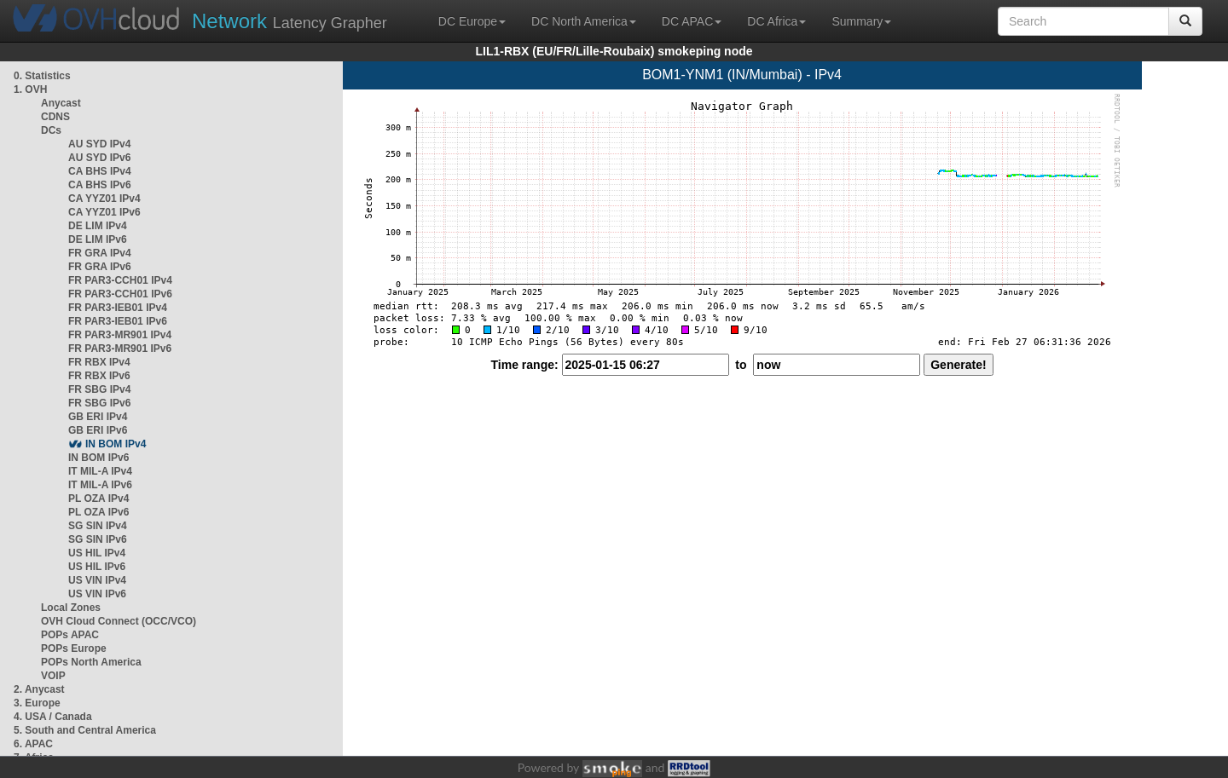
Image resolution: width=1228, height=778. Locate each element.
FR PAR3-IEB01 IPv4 (117, 308)
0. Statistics (42, 76)
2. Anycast (39, 689)
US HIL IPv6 (96, 567)
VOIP (53, 676)
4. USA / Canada (53, 717)
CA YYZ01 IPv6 (104, 212)
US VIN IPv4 (97, 580)
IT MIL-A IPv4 (100, 471)
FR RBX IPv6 (99, 376)
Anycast (61, 103)
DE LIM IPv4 (97, 226)
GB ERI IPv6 (97, 430)
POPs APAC (70, 635)
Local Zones (71, 608)
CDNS (55, 117)
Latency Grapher (289, 20)
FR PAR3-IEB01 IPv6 (117, 321)
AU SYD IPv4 (99, 144)
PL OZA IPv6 (98, 512)
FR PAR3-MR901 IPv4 (119, 335)
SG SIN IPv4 (97, 526)
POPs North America (91, 662)
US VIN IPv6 (97, 594)
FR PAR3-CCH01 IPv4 (120, 280)
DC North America (583, 21)
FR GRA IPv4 (99, 253)
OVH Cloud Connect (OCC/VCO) (118, 621)
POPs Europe (74, 648)
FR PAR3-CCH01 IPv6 (120, 294)
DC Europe (472, 21)
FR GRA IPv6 (99, 267)
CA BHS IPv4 (99, 171)
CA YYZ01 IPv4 (104, 199)
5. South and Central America (85, 730)
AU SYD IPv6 (99, 158)
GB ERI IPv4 (97, 417)
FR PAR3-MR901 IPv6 (119, 348)
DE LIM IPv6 (97, 239)
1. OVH (30, 89)
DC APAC (691, 21)
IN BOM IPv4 (115, 444)
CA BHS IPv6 (99, 185)
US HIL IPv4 (96, 553)
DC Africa (776, 21)
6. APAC (33, 744)
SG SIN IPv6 (97, 539)
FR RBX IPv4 (99, 362)
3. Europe (37, 703)
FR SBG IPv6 (99, 403)
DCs (51, 130)
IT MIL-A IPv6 (100, 485)
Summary (861, 21)
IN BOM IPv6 (98, 458)
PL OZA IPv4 (98, 498)
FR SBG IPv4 (99, 389)
